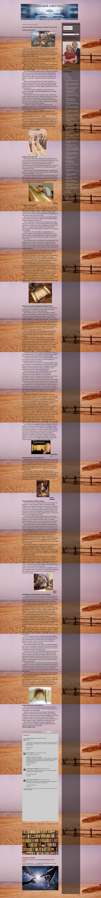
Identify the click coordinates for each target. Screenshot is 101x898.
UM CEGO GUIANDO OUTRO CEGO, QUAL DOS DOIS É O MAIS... (71, 84)
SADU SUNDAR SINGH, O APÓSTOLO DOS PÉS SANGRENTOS (70, 158)
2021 (65, 75)
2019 (65, 194)
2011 (65, 196)
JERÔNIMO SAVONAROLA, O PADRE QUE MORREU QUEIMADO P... (71, 174)
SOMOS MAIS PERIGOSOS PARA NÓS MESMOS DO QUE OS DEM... (72, 103)
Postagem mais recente (28, 823)
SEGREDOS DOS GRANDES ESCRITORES (71, 178)
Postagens (66, 26)
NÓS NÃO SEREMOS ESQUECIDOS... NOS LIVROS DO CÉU (72, 170)
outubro (67, 190)
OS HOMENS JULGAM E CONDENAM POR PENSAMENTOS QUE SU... (71, 91)
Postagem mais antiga (52, 823)
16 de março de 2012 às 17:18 (40, 738)
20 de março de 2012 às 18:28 (43, 779)
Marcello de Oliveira (30, 738)
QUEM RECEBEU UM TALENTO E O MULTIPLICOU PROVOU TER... (72, 111)
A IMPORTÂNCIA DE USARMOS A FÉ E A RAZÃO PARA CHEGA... (72, 132)
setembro (67, 192)
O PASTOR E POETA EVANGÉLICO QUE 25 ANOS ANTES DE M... (71, 184)
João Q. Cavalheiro (30, 752)
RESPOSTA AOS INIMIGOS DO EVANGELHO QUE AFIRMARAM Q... (71, 123)
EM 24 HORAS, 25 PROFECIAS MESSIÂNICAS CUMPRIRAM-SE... (72, 128)
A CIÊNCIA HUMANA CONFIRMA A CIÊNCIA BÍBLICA (72, 135)
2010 (65, 198)
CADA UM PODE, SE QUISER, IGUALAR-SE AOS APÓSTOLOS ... (71, 115)
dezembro (67, 77)
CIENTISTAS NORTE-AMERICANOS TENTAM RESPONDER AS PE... (70, 99)
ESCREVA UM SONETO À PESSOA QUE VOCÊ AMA (71, 181)
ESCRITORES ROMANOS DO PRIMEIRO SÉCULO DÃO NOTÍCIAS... (71, 154)
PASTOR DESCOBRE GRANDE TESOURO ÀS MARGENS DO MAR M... (72, 149)
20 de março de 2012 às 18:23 (43, 768)
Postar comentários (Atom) (30, 826)
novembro (67, 79)
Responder (28, 748)
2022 (65, 73)
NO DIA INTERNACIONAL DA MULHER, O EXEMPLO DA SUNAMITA (71, 141)
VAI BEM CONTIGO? (69, 167)
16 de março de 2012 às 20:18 (40, 752)
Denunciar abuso (67, 201)
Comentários (67, 29)
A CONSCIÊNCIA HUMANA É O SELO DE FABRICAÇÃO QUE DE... (71, 107)
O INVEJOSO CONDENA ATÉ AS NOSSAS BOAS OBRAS (72, 88)
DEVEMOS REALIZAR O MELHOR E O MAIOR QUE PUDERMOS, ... (71, 119)
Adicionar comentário (28, 789)
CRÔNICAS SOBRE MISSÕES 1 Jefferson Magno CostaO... (72, 188)
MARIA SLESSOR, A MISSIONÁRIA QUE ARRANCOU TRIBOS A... (70, 162)
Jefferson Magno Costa (31, 768)
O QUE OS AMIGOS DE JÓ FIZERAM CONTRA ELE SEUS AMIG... (72, 95)
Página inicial (40, 823)
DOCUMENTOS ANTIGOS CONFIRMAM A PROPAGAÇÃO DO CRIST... (71, 145)
